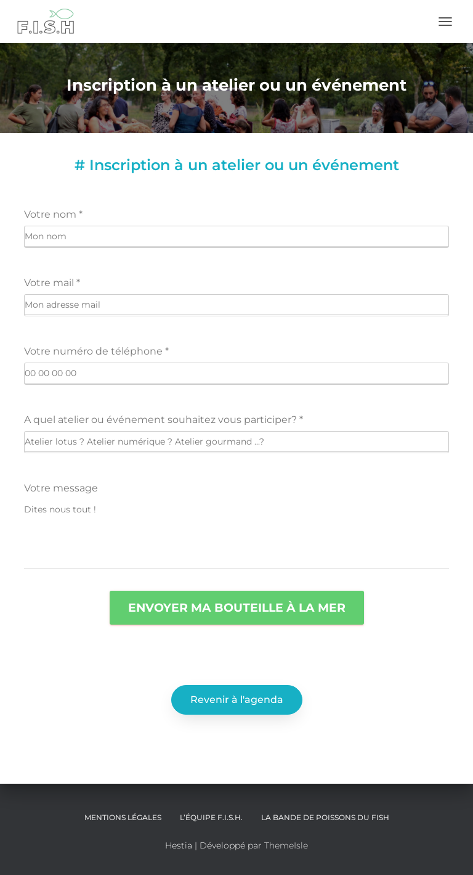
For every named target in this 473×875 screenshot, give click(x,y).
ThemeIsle (286, 845)
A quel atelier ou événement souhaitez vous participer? (163, 419)
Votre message (61, 488)
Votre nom (53, 214)
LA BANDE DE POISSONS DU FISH (325, 817)
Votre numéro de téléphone (96, 351)
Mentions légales (122, 817)
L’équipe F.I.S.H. (211, 817)
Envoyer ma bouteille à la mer (237, 607)
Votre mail (52, 283)
